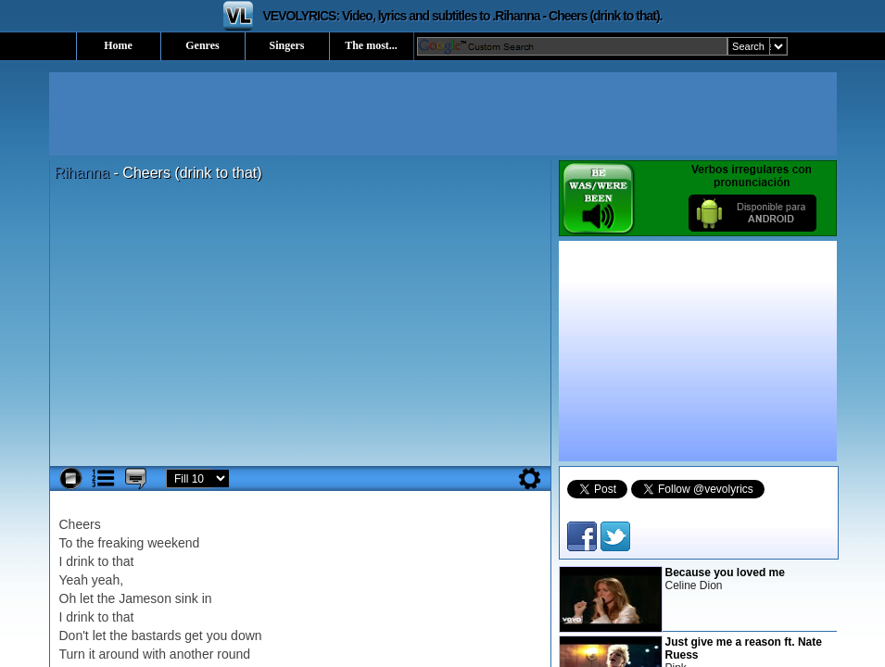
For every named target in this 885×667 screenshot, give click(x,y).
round (233, 654)
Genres (202, 45)
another (191, 654)
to (103, 561)
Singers (286, 45)
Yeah (73, 580)
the (85, 542)
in (207, 598)
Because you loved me (725, 572)
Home (118, 45)
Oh (68, 598)
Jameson (145, 598)
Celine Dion (694, 585)
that (122, 561)
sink (186, 598)
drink (80, 561)
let (87, 598)
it (92, 654)
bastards (157, 635)
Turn (72, 654)
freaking (121, 542)
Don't (74, 635)
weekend (173, 542)
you (217, 635)
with (154, 654)
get (193, 635)
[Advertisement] (443, 114)
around (119, 654)
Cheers (80, 524)
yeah (106, 580)
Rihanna (82, 173)
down (246, 635)
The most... (371, 45)
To (66, 542)
